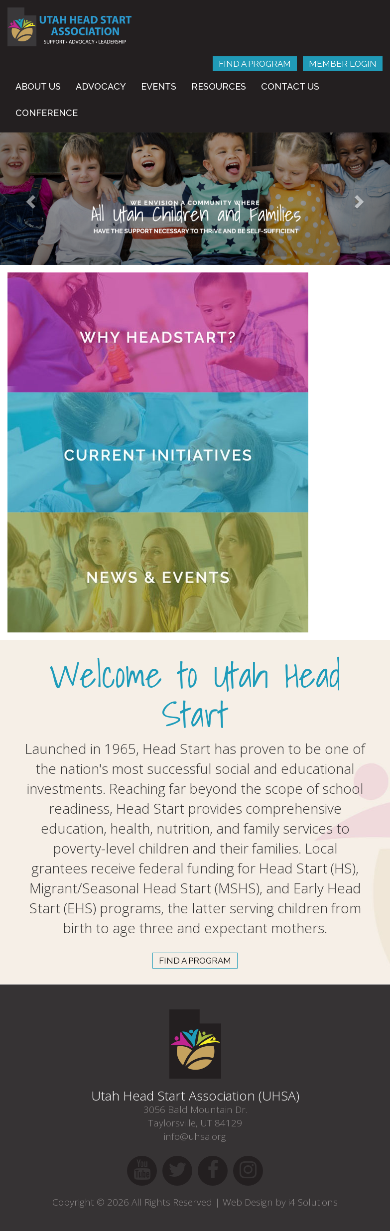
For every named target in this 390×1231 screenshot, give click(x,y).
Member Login (343, 64)
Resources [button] (218, 86)
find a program (195, 961)
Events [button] (158, 86)
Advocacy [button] (101, 86)
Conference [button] (46, 113)
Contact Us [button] (290, 86)
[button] (29, 198)
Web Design (248, 1202)
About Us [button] (38, 86)
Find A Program (255, 64)
